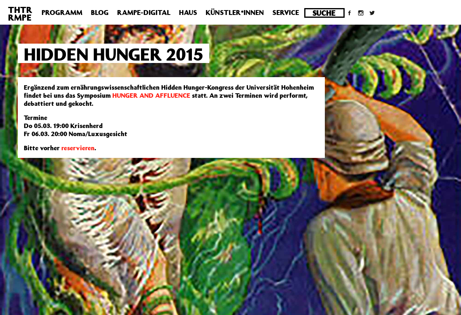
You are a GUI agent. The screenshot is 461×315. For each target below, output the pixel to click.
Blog (100, 12)
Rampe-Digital (144, 12)
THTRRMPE (20, 13)
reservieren (78, 148)
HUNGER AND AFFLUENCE (151, 95)
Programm (62, 12)
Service (285, 12)
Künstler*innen (235, 12)
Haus (188, 12)
